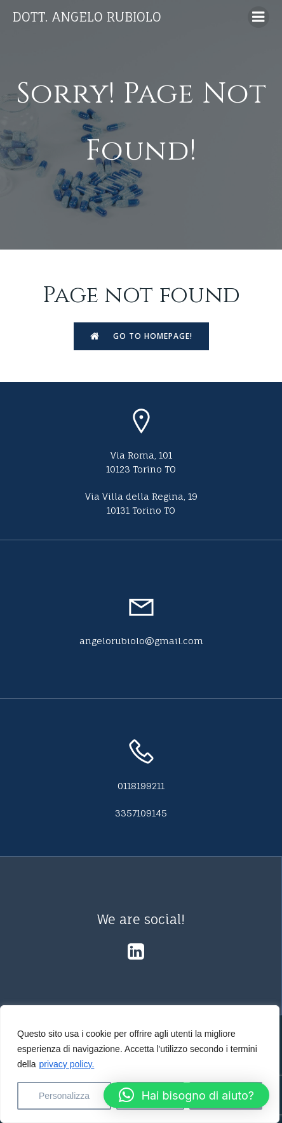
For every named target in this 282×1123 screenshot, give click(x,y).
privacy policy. (66, 1064)
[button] (186, 1095)
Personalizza (64, 1096)
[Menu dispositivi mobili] (258, 17)
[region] (139, 1064)
